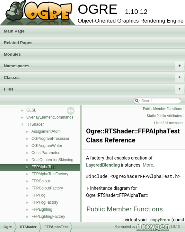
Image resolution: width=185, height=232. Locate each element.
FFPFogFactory (44, 202)
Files (94, 89)
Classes (94, 77)
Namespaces (94, 66)
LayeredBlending (103, 165)
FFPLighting (41, 209)
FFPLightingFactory (48, 216)
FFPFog (38, 195)
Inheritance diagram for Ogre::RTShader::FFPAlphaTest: (117, 192)
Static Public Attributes (164, 116)
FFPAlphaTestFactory (49, 174)
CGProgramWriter (46, 145)
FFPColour (40, 181)
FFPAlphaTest (43, 167)
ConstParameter (45, 152)
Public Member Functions (162, 109)
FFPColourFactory (47, 188)
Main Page (14, 31)
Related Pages (18, 42)
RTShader (35, 124)
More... (149, 165)
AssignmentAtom (46, 131)
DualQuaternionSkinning (52, 160)
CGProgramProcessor (50, 138)
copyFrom (160, 219)
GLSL (31, 110)
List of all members (168, 123)
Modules (12, 54)
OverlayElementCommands (50, 117)
